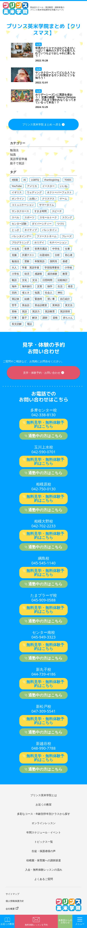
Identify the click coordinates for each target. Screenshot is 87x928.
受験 (26, 261)
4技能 (15, 179)
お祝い (33, 198)
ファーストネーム (46, 236)
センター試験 (19, 223)
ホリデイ (39, 242)
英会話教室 (41, 305)
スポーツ (29, 217)
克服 (14, 255)
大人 (14, 267)
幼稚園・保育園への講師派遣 (43, 860)
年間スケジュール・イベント (43, 832)
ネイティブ (30, 230)
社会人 (48, 292)
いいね (63, 186)
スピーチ (57, 211)
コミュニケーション (23, 204)
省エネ (25, 292)
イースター (48, 186)
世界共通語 (41, 248)
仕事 (67, 248)
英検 (14, 311)
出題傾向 (44, 255)
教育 (65, 273)
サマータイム (46, 204)
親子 (24, 317)
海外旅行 (27, 286)
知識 (13, 154)
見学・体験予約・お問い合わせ (41, 372)
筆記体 (15, 299)
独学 (49, 286)
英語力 (36, 311)
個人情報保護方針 (15, 901)
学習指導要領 (52, 267)
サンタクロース (20, 211)
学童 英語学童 (30, 267)
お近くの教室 (44, 804)
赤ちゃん (68, 317)
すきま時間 (40, 211)
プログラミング (20, 242)
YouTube (17, 186)
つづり (60, 223)
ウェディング (34, 192)
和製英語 (40, 261)
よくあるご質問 (43, 879)
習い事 (51, 299)
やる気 (15, 248)
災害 (39, 286)
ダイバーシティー (42, 223)
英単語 (56, 305)
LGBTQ (35, 179)
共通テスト (28, 255)
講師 (44, 317)
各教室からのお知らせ (65, 921)
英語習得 (65, 311)
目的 (14, 292)
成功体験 (52, 273)
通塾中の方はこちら (45, 435)
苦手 (14, 305)
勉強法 (14, 150)
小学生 (15, 273)
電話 (29, 324)
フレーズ (67, 236)
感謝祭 (38, 273)
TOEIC (67, 179)
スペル (15, 217)
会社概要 (10, 908)
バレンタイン (49, 230)
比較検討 (62, 280)
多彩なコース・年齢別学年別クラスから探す (43, 814)
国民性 (53, 261)
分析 (57, 255)
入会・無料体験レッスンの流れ (43, 869)
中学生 (56, 248)
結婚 (26, 299)
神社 (60, 292)
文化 (24, 280)
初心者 (68, 255)
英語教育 (50, 311)
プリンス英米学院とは (43, 795)
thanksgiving (51, 179)
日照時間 (47, 280)
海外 (14, 286)
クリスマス (48, 198)
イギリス (17, 192)
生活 (60, 286)
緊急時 (38, 299)
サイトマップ (12, 894)
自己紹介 (65, 299)
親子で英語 (17, 163)
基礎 (65, 261)
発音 (70, 286)
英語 (24, 311)
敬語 (14, 280)
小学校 (68, 267)
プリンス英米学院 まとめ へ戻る (41, 124)
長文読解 (17, 324)
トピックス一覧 (43, 841)
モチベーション (58, 242)
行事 (14, 317)
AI (24, 179)
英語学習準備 (18, 158)
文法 (34, 280)
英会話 (25, 305)
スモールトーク (48, 217)
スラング (67, 217)
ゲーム (63, 198)
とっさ (15, 230)
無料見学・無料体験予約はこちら (45, 424)
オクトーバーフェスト (59, 192)
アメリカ (32, 186)
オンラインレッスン (44, 823)
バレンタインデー (21, 236)
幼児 (26, 273)
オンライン (18, 198)
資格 (55, 317)
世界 (26, 248)
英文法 (68, 305)
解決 (34, 317)
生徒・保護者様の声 (44, 851)
